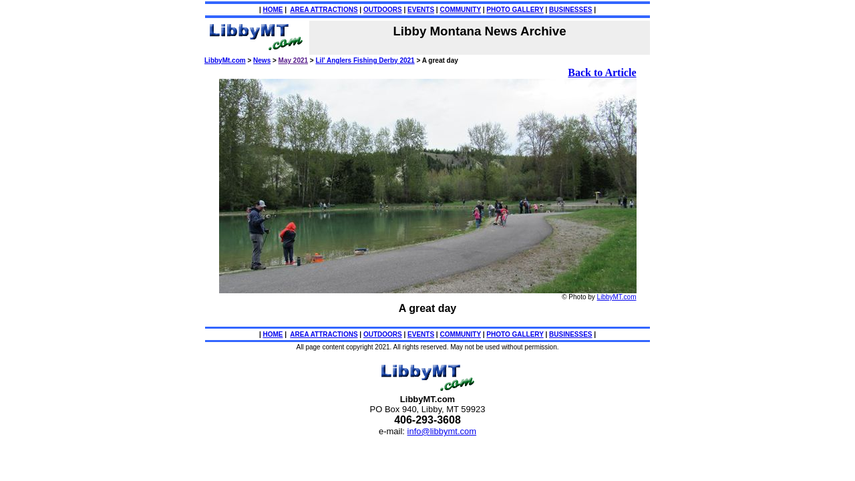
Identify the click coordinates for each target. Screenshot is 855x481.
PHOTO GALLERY (514, 9)
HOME (273, 9)
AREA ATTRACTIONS (323, 9)
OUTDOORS (382, 9)
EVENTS (420, 9)
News (262, 60)
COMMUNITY (460, 9)
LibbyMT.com (617, 297)
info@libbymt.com (442, 431)
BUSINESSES (570, 9)
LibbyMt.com (225, 60)
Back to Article (602, 72)
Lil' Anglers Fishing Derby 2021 (365, 60)
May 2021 (293, 60)
